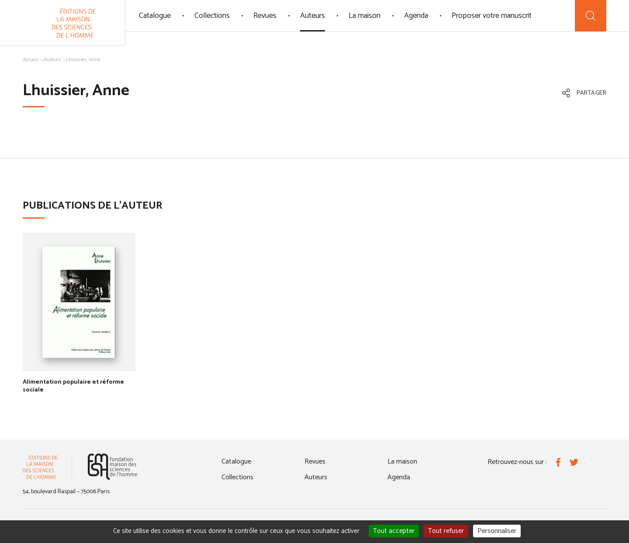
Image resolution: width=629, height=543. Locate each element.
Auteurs (312, 15)
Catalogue (155, 15)
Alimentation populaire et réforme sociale (73, 386)
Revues (264, 15)
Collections (212, 15)
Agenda (416, 15)
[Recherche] (590, 15)
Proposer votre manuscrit (492, 15)
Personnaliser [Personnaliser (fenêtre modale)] (496, 531)
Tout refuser (446, 531)
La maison (364, 15)
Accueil (30, 59)
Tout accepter (394, 531)
